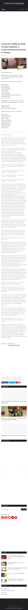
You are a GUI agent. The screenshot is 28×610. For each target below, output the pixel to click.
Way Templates (20, 608)
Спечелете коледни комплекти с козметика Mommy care (13, 401)
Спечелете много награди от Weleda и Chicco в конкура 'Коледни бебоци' (14, 418)
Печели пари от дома (5, 588)
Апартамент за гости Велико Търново (8, 590)
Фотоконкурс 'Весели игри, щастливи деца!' (13, 435)
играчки (3, 379)
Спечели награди (14, 3)
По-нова (3, 471)
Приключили (8, 379)
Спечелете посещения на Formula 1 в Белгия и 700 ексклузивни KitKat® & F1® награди (16, 557)
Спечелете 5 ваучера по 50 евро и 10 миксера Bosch (15, 563)
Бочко (7, 377)
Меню (4, 9)
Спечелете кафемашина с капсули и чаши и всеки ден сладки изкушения (17, 568)
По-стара (24, 471)
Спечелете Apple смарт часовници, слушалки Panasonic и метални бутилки (16, 579)
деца (11, 377)
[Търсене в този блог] (11, 509)
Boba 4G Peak (20, 379)
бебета (3, 377)
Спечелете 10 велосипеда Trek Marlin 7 (15, 573)
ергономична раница (17, 377)
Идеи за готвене (4, 594)
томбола (14, 379)
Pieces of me (3, 592)
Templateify (11, 608)
